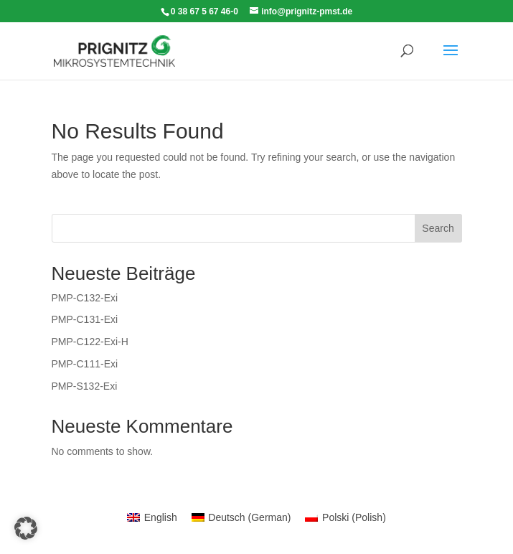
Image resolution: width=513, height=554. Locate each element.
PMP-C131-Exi (85, 319)
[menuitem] (152, 517)
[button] (26, 528)
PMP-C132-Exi (85, 298)
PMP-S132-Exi (85, 386)
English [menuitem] (160, 517)
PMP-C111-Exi (85, 364)
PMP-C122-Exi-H (90, 341)
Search (437, 228)
